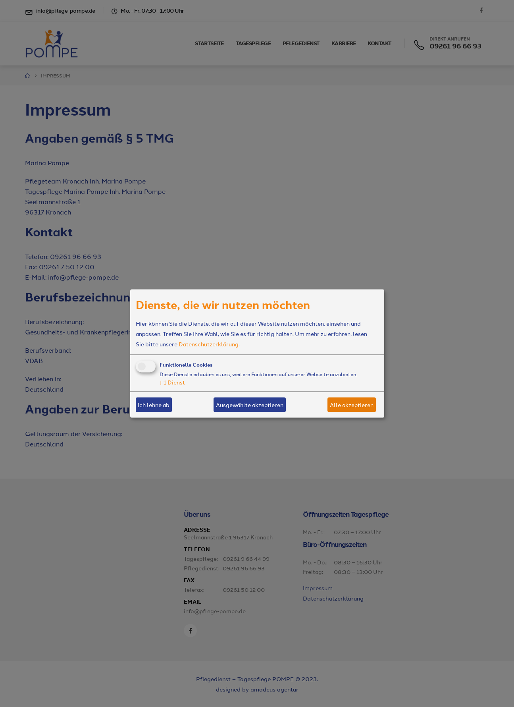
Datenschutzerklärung (209, 344)
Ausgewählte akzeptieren (249, 405)
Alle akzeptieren (351, 405)
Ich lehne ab (153, 405)
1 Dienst (172, 382)
